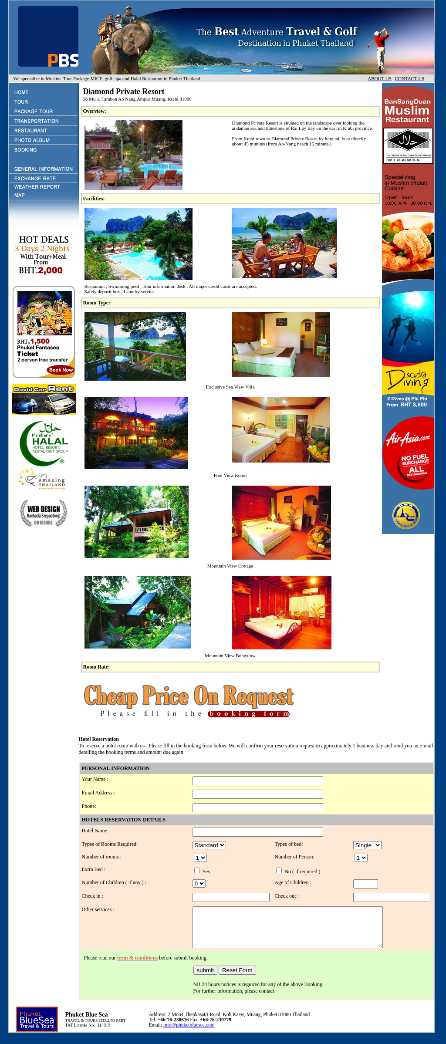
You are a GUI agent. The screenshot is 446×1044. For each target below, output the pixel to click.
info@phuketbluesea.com (189, 1032)
